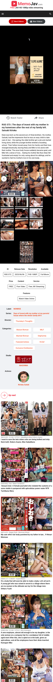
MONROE (17, 309)
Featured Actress (22, 342)
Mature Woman (22, 330)
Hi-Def (42, 342)
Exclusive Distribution (24, 348)
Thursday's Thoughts (24, 321)
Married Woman (22, 336)
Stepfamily (42, 336)
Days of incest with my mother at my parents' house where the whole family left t (31, 314)
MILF (42, 330)
